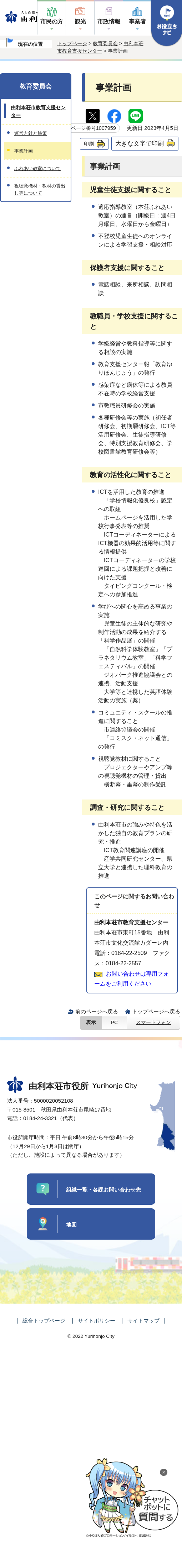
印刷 (89, 144)
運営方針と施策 (30, 133)
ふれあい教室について (37, 168)
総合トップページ (43, 1321)
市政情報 (108, 22)
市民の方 (51, 22)
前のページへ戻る (96, 1011)
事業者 (137, 22)
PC (114, 1022)
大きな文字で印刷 (139, 143)
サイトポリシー (96, 1321)
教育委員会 (105, 43)
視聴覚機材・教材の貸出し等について (39, 189)
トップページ (72, 43)
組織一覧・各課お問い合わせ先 (103, 1190)
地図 (71, 1224)
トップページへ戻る (156, 1011)
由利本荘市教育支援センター (38, 111)
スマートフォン (153, 1022)
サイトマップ (143, 1321)
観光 (80, 22)
